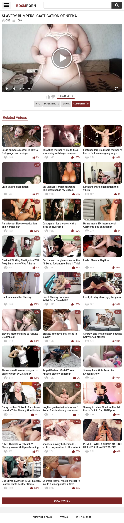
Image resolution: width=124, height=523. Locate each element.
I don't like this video (53, 97)
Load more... (62, 500)
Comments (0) (81, 103)
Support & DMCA (42, 517)
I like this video (48, 97)
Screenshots (51, 103)
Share (66, 103)
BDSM (26, 5)
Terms (64, 517)
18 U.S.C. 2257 (83, 517)
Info (37, 103)
